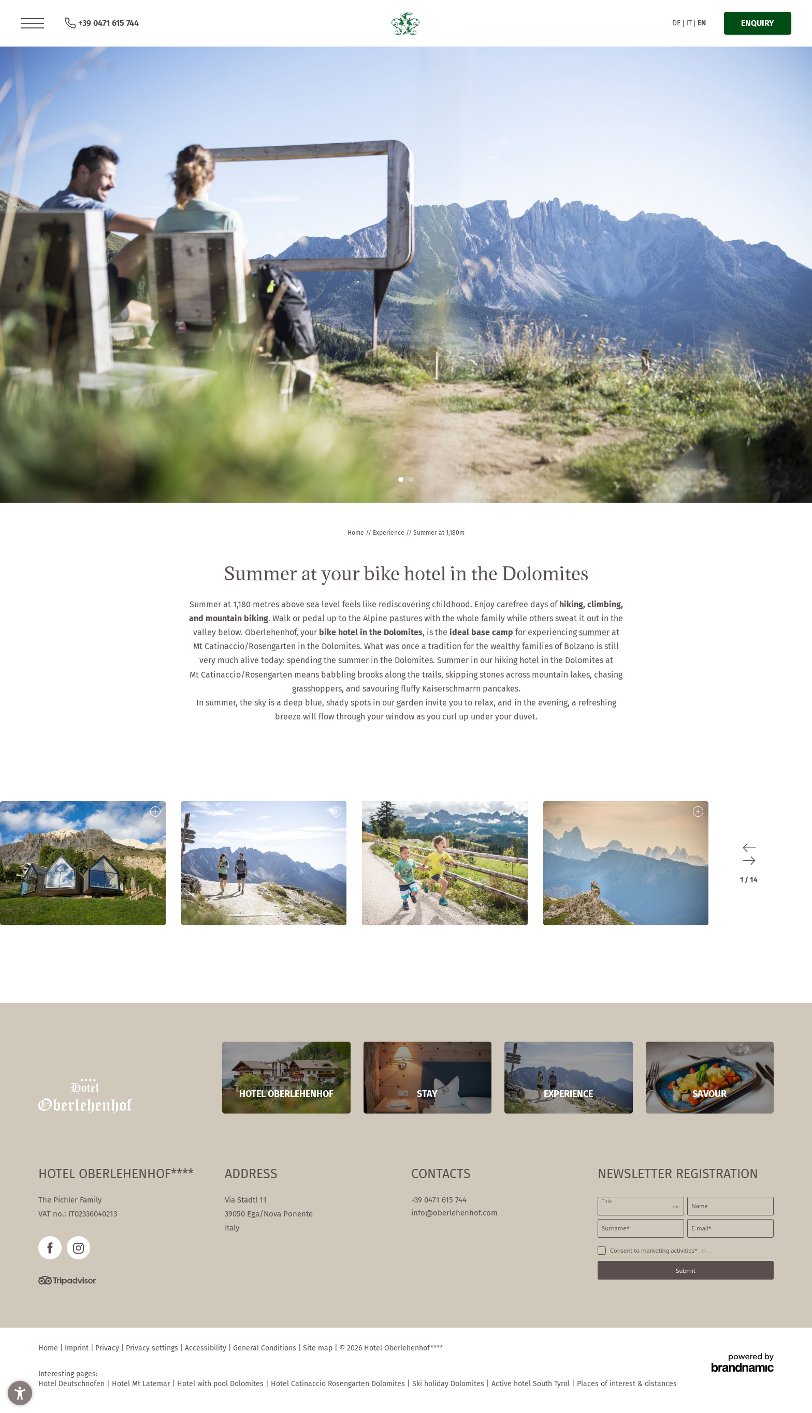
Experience (389, 532)
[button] (32, 23)
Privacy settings (153, 1348)
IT (689, 23)
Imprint (78, 1348)
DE (676, 23)
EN (702, 23)
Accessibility (206, 1348)
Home (356, 532)
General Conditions (265, 1348)
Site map (319, 1348)
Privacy (108, 1348)
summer (594, 632)
